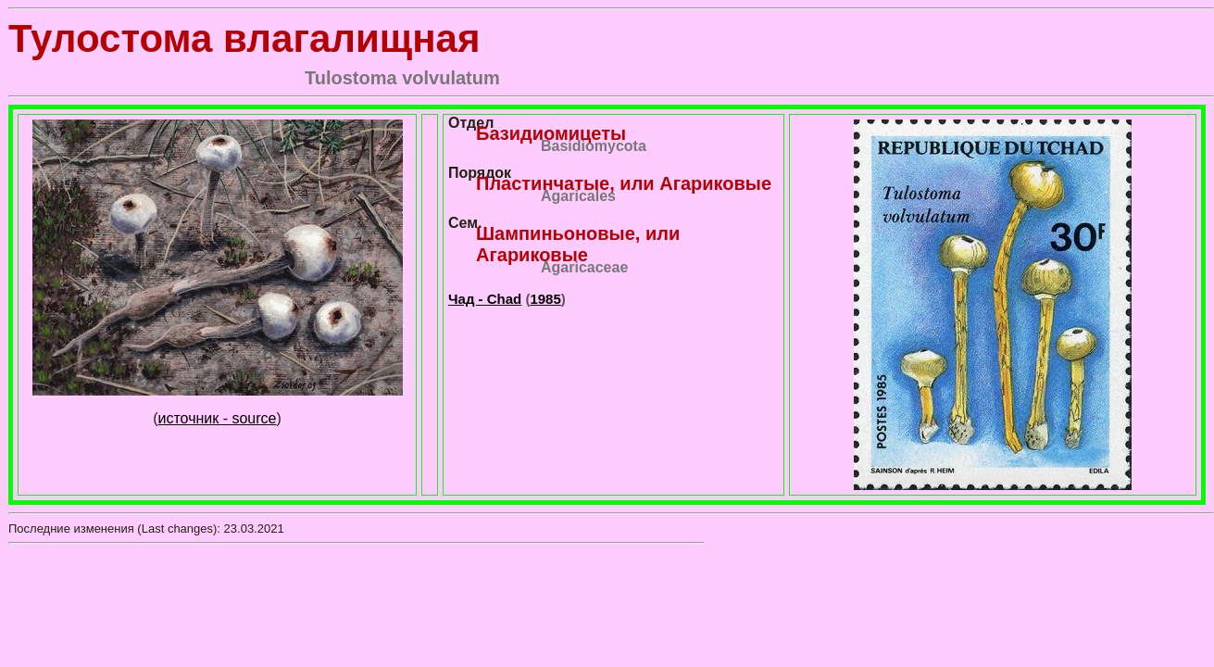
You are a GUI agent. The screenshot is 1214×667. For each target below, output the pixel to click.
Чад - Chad (484, 299)
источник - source (217, 418)
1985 (545, 299)
